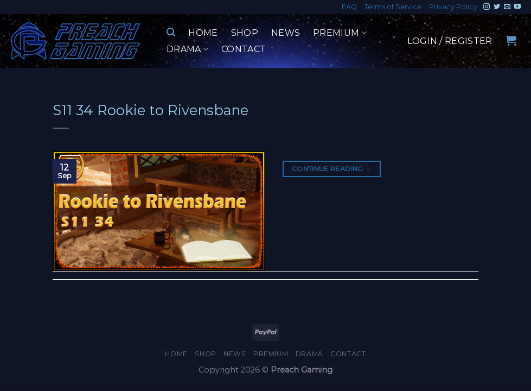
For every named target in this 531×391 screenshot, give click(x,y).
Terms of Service (392, 7)
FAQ (349, 7)
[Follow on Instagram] (486, 7)
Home (202, 33)
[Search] (171, 32)
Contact (243, 49)
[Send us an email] (507, 7)
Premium (340, 33)
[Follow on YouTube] (517, 7)
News (285, 33)
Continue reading (332, 168)
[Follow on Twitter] (497, 7)
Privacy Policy (453, 7)
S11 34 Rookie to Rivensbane (150, 110)
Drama (187, 49)
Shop (244, 33)
